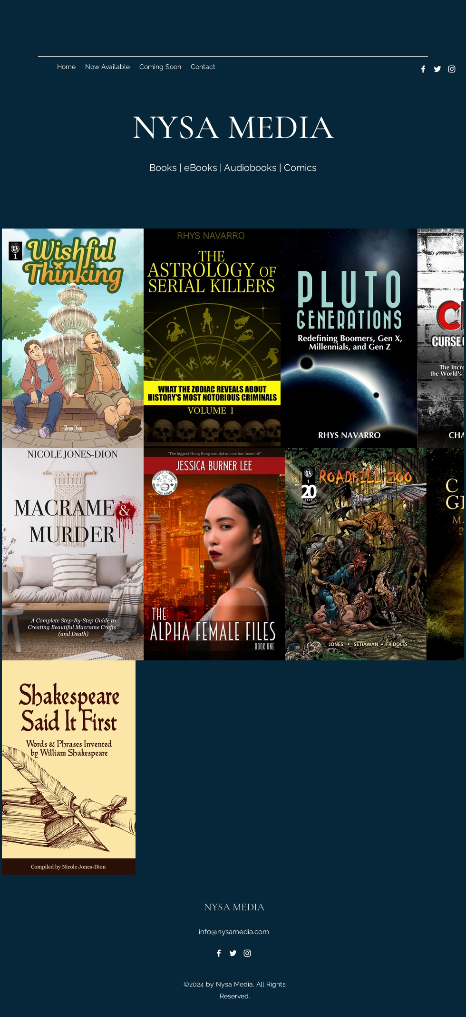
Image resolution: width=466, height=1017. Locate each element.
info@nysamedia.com (234, 931)
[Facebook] (423, 69)
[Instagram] (451, 69)
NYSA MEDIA (234, 907)
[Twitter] (437, 69)
